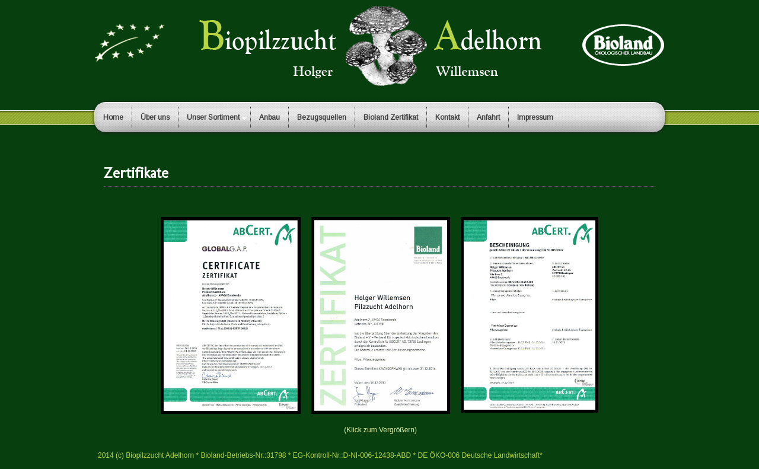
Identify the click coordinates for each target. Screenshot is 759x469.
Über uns (155, 117)
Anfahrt (488, 117)
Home (113, 117)
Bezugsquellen (321, 117)
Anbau (269, 117)
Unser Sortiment (213, 117)
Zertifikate (136, 172)
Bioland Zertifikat (390, 117)
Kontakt (447, 117)
